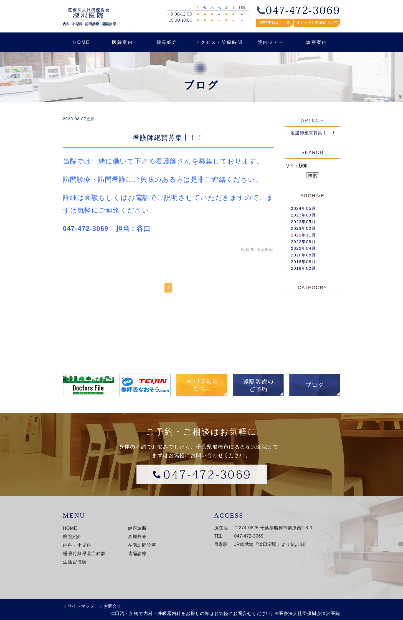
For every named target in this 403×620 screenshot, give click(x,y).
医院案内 (122, 42)
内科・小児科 (77, 545)
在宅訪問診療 (142, 545)
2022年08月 (303, 241)
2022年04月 (303, 248)
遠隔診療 (137, 553)
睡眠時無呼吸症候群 (84, 553)
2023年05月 (303, 221)
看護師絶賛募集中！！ (168, 137)
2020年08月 (303, 255)
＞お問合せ (110, 606)
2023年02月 (303, 228)
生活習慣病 (75, 561)
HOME (81, 42)
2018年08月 (303, 261)
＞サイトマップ (78, 606)
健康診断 (137, 528)
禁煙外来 (137, 536)
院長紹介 (167, 42)
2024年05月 (303, 208)
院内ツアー (271, 42)
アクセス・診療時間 (219, 42)
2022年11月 (303, 235)
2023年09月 (303, 215)
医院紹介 (72, 536)
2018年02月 (303, 268)
